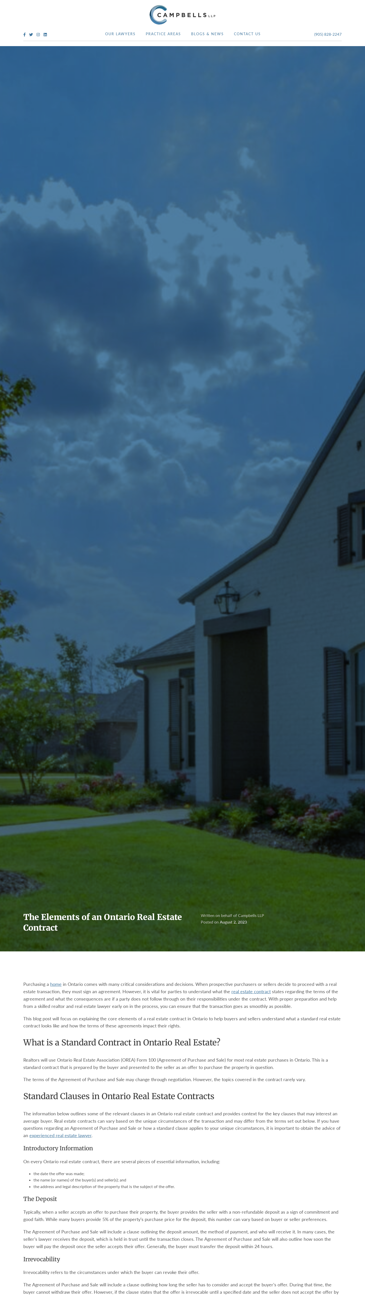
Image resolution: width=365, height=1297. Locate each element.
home (56, 984)
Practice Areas (163, 34)
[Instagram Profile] (38, 34)
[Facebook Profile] (24, 34)
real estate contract (251, 991)
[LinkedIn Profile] (45, 34)
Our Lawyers (120, 34)
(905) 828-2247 (328, 34)
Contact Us (247, 34)
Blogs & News (207, 34)
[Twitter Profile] (31, 34)
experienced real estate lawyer (60, 1135)
